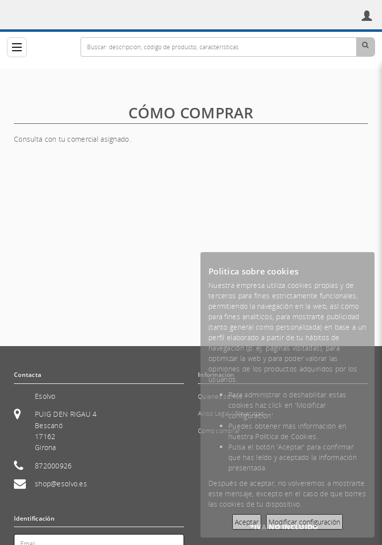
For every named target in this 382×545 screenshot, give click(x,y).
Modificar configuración (304, 522)
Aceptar (247, 522)
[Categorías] (17, 47)
